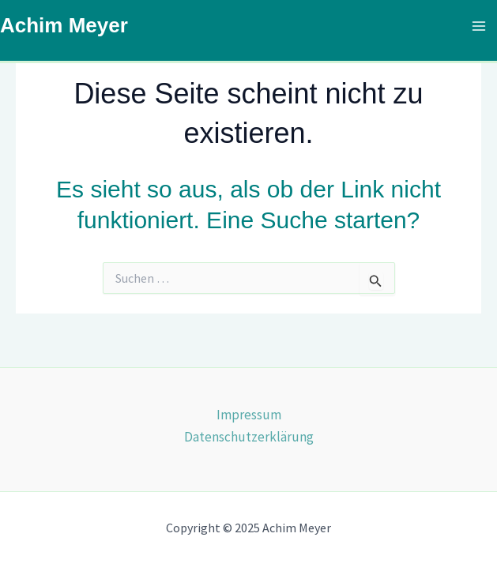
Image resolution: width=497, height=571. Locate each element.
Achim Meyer (64, 25)
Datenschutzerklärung (249, 436)
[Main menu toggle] (479, 26)
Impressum (248, 414)
